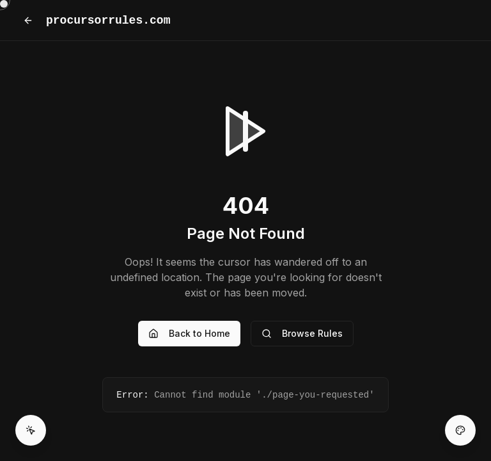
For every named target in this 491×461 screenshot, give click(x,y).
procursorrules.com (108, 20)
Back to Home (189, 333)
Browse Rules (302, 333)
